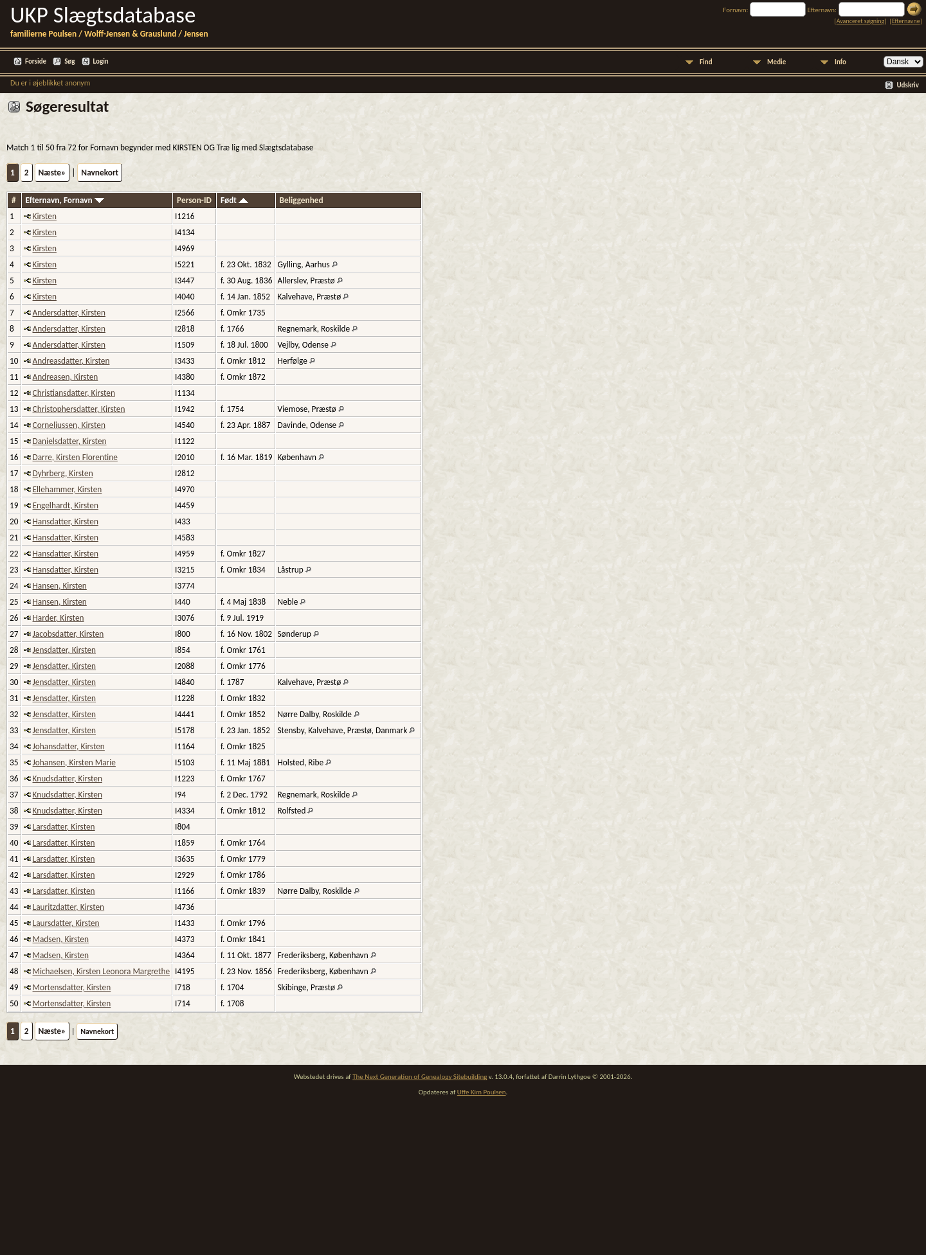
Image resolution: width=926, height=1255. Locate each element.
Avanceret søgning (861, 21)
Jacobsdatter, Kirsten (68, 633)
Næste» (52, 172)
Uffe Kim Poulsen (481, 1092)
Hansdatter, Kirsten (65, 521)
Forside (35, 61)
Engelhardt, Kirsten (65, 505)
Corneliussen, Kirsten (69, 425)
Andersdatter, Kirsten (69, 312)
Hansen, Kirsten (60, 585)
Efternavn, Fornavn (65, 200)
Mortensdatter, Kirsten (72, 987)
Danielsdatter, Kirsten (70, 441)
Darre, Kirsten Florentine (75, 457)
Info (840, 62)
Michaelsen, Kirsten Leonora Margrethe (101, 971)
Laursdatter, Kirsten (66, 923)
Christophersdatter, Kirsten (79, 409)
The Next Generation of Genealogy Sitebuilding (419, 1077)
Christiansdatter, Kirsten (74, 392)
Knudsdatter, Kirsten (67, 778)
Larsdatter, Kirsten (64, 826)
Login (101, 61)
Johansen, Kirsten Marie (74, 762)
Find (706, 62)
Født (234, 200)
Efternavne (906, 21)
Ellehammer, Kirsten (67, 489)
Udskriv (907, 85)
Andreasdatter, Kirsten (71, 360)
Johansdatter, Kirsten (69, 746)
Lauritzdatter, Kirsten (69, 907)
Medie (776, 62)
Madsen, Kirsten (61, 939)
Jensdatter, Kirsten (64, 650)
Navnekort (99, 172)
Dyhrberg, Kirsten (63, 473)
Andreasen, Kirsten (65, 376)
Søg (69, 61)
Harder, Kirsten (58, 617)
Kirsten (45, 216)
